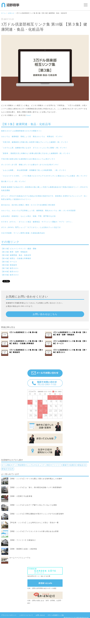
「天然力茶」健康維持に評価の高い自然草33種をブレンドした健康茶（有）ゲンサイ (34, 142)
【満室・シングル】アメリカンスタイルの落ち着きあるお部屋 (34, 531)
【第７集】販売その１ (10, 268)
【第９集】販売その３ (10, 275)
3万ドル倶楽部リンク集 (56, 615)
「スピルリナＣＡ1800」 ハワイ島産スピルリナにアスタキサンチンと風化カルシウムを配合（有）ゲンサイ (44, 176)
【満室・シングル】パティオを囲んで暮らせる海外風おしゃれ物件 (35, 479)
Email (28, 115)
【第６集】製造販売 (9, 265)
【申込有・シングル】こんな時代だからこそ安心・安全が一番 (34, 522)
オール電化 (6, 465)
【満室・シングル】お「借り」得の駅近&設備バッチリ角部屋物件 (35, 487)
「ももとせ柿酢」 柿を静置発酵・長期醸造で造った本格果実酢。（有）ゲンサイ (33, 170)
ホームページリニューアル (19, 558)
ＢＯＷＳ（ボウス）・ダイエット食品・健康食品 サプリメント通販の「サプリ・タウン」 (37, 222)
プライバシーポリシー (8, 615)
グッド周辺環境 (19, 465)
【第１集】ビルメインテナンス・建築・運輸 (18, 248)
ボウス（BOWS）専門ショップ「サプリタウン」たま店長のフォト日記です (31, 227)
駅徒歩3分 (82, 465)
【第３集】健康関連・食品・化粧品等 (16, 255)
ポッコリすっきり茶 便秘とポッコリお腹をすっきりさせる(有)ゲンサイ (30, 165)
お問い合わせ (40, 615)
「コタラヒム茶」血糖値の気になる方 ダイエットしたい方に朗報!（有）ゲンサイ (34, 148)
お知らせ (11, 13)
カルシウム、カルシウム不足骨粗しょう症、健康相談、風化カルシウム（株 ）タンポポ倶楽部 (38, 210)
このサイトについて (26, 615)
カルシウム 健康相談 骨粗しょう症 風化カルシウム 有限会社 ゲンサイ (32, 136)
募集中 (65, 465)
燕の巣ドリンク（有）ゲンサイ (13, 181)
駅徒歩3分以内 (7, 469)
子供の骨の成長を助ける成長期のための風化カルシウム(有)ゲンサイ (28, 159)
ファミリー (56, 465)
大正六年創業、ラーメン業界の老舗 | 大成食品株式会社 (23, 233)
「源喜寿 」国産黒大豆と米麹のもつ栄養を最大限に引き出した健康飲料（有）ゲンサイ (35, 153)
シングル (30, 465)
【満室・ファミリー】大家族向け (22, 540)
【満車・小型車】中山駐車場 (20, 496)
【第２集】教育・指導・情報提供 (14, 252)
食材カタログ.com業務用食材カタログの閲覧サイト (21, 131)
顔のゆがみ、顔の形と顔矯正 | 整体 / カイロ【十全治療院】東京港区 (28, 205)
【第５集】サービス (9, 262)
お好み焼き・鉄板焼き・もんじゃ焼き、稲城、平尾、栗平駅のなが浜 (28, 216)
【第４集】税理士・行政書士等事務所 (16, 258)
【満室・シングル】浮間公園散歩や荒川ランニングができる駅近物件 (36, 514)
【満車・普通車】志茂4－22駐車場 (23, 549)
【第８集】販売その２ (10, 271)
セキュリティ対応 (43, 465)
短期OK (73, 465)
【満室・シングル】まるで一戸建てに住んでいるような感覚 (33, 505)
